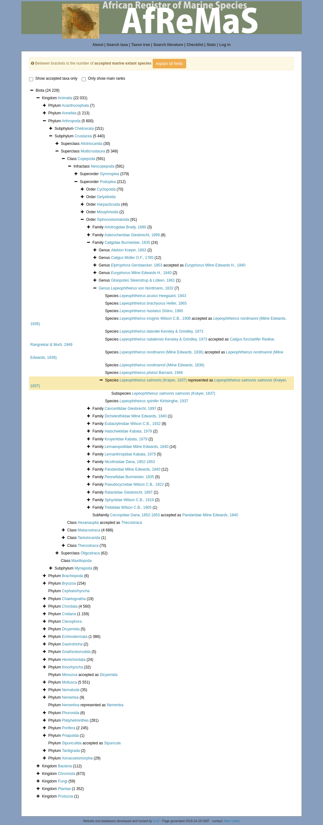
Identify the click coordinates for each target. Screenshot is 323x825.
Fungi (63, 781)
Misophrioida (107, 212)
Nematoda (70, 690)
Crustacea (83, 136)
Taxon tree (140, 45)
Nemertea (70, 697)
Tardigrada (71, 750)
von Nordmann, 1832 (142, 288)
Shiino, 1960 (151, 311)
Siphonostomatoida (113, 219)
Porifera (68, 728)
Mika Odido (232, 821)
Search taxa (117, 45)
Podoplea (108, 182)
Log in (225, 45)
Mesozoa (69, 675)
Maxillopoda (81, 561)
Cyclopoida (106, 189)
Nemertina (70, 705)
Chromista (66, 773)
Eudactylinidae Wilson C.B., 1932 (133, 423)
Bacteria (65, 766)
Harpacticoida (108, 204)
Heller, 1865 (153, 303)
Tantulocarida (89, 538)
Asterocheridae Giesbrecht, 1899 (132, 235)
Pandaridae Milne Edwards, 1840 (133, 469)
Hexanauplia (88, 522)
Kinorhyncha (72, 667)
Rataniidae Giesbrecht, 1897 (129, 492)
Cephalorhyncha (75, 591)
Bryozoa (69, 583)
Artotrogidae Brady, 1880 (125, 227)
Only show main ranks (103, 78)
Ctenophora (72, 621)
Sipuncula (112, 743)
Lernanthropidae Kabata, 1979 (130, 454)
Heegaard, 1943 (153, 296)
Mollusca (69, 682)
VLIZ (156, 821)
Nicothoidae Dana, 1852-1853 (130, 462)
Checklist (194, 45)
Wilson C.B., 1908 (155, 318)
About (97, 45)
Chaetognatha (73, 599)
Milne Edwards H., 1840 (215, 265)
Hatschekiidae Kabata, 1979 (128, 431)
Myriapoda (83, 568)
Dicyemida (70, 629)
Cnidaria (69, 614)
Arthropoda (71, 121)
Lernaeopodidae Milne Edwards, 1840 (136, 446)
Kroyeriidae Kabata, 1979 (126, 439)
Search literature (168, 45)
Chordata (69, 606)
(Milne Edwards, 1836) (161, 352)
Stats (211, 45)
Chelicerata (84, 128)
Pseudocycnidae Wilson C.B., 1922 (134, 484)
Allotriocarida (91, 143)
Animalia (65, 98)
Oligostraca (90, 553)
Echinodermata (74, 636)
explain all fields (169, 63)
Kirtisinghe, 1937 (154, 401)
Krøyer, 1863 (128, 250)
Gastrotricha (72, 644)
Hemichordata (73, 659)
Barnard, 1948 (151, 372)
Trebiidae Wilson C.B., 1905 (127, 507)
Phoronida (70, 713)
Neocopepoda (103, 166)
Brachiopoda (72, 576)
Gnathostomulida (76, 652)
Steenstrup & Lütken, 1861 (143, 280)
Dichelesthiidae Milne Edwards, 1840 (136, 416)
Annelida (69, 113)
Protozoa (65, 796)
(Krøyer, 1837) (153, 380)
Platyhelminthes (75, 720)
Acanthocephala (75, 105)
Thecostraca (131, 522)
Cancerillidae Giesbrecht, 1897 (130, 408)
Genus (105, 288)
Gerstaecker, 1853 (136, 265)
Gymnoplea (109, 174)
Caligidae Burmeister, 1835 (127, 242)
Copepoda (86, 159)
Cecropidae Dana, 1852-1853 (135, 515)
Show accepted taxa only (53, 78)
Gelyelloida (106, 197)
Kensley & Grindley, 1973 (161, 331)
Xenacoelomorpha (77, 758)
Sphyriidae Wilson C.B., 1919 (129, 500)
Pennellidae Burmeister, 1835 (129, 477)
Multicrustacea (93, 151)
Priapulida (70, 735)
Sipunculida (71, 743)
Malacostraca (89, 530)
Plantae (64, 789)
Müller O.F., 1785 (132, 257)
